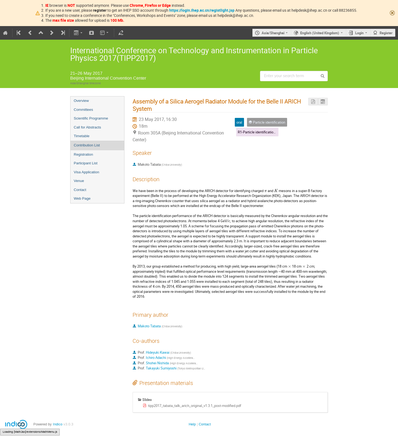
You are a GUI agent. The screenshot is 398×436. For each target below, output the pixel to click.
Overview (81, 101)
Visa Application (86, 172)
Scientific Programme (91, 118)
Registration (83, 154)
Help (192, 424)
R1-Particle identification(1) (259, 132)
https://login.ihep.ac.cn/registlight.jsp (202, 10)
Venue (79, 181)
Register (386, 32)
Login (359, 32)
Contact (80, 190)
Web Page (82, 198)
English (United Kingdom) (319, 32)
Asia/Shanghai (273, 32)
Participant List (85, 163)
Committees (83, 110)
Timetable (81, 136)
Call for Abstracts (87, 127)
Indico (57, 424)
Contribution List (87, 145)
